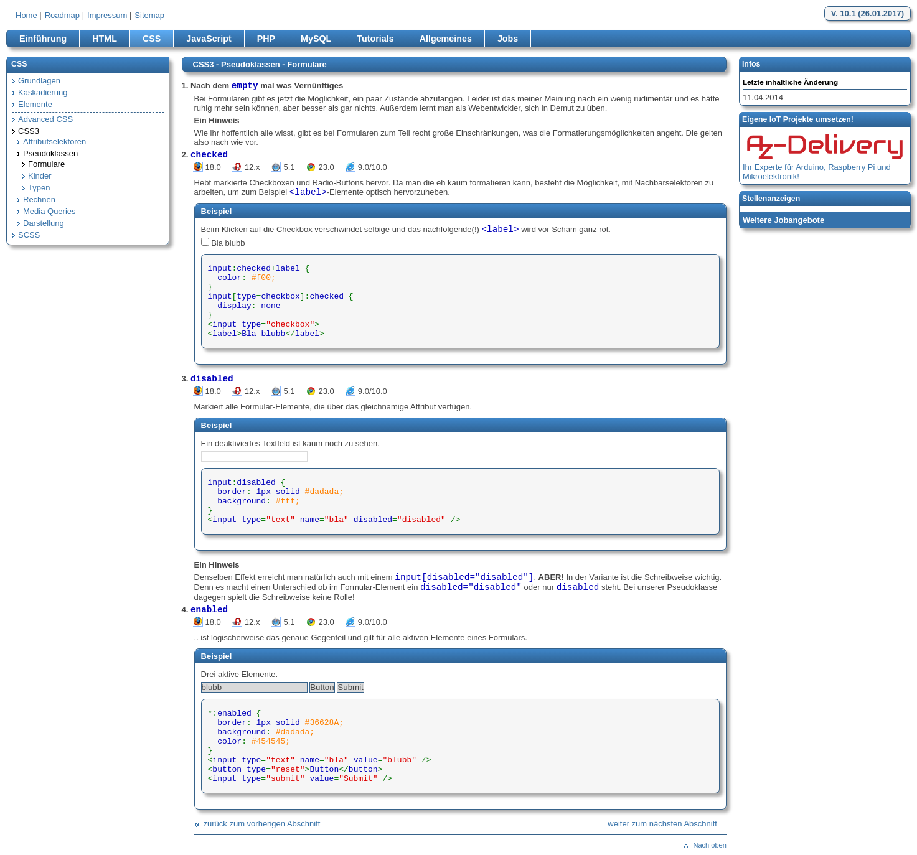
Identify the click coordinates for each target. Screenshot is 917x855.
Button (322, 687)
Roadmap (62, 15)
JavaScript (208, 39)
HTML (104, 39)
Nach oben (709, 845)
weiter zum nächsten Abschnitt (662, 823)
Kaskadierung (43, 92)
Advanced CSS (45, 119)
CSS (152, 39)
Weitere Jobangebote (783, 220)
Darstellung (43, 223)
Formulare (46, 164)
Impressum (107, 15)
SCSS (29, 235)
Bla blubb (228, 243)
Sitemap (149, 15)
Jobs (507, 39)
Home (26, 15)
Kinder (40, 175)
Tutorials (375, 39)
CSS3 (28, 131)
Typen (39, 187)
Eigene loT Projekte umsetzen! (798, 119)
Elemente (35, 104)
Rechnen (39, 199)
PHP (266, 39)
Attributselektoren (54, 141)
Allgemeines (446, 39)
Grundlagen (39, 80)
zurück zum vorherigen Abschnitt (262, 823)
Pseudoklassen (50, 153)
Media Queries (49, 211)
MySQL (316, 39)
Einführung (43, 39)
